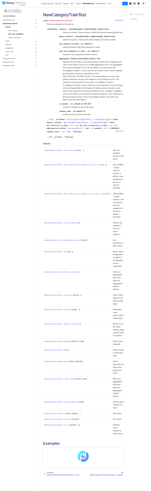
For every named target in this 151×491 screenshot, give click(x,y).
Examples (133, 19)
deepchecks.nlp (8, 62)
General (58, 3)
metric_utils (9, 51)
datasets (8, 44)
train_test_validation (15, 34)
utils (6, 55)
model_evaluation (14, 37)
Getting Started (47, 3)
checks (8, 27)
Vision (78, 3)
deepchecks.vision (9, 58)
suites (7, 41)
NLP (72, 3)
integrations (9, 48)
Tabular (66, 3)
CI (109, 3)
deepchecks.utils (9, 65)
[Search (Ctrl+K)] (13, 11)
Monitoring (101, 3)
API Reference (88, 3)
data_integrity (13, 30)
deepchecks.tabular (10, 23)
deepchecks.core (9, 20)
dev (124, 3)
